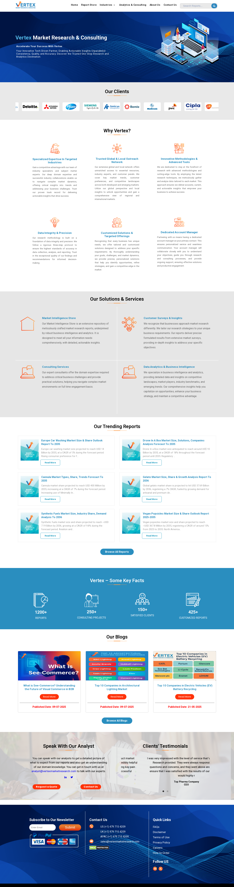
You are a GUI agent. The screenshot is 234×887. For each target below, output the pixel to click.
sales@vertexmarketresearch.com (119, 841)
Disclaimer (159, 832)
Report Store (89, 5)
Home (74, 5)
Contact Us (170, 5)
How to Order (161, 852)
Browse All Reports (117, 551)
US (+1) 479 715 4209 (112, 826)
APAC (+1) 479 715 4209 (114, 836)
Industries (108, 5)
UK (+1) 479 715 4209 (112, 831)
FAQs (156, 826)
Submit (70, 827)
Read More (50, 462)
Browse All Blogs (117, 720)
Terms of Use (161, 837)
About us (155, 5)
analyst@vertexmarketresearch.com (54, 771)
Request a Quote (46, 786)
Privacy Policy (161, 842)
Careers (157, 847)
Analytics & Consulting (132, 5)
